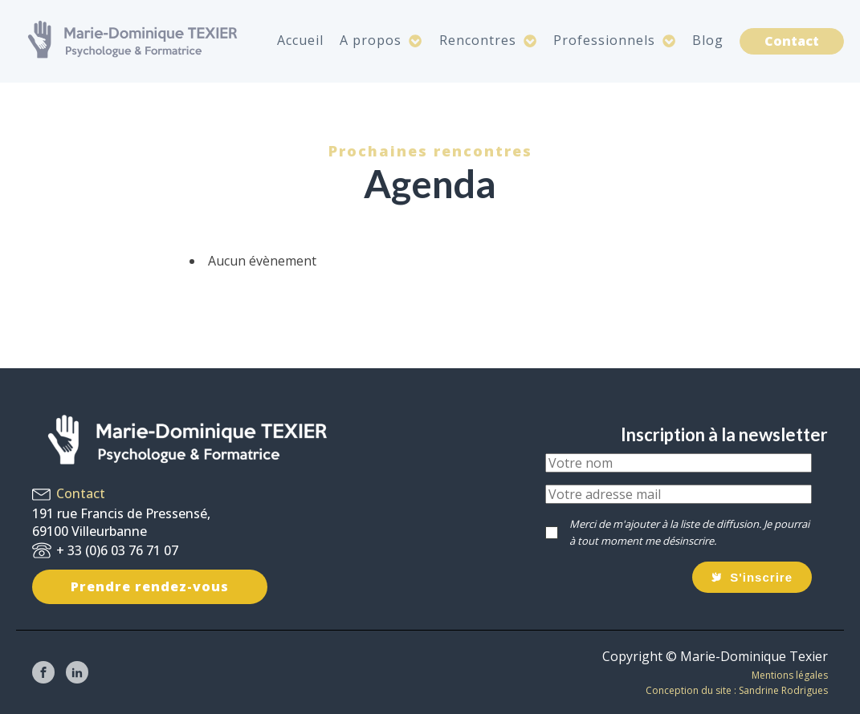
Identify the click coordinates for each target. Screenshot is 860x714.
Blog (707, 40)
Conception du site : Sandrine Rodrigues (737, 690)
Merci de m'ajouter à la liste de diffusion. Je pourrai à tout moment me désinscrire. (689, 532)
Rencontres (488, 40)
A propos (381, 40)
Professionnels (614, 40)
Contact (791, 41)
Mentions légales (790, 675)
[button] (752, 577)
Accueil (300, 40)
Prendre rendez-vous (150, 586)
